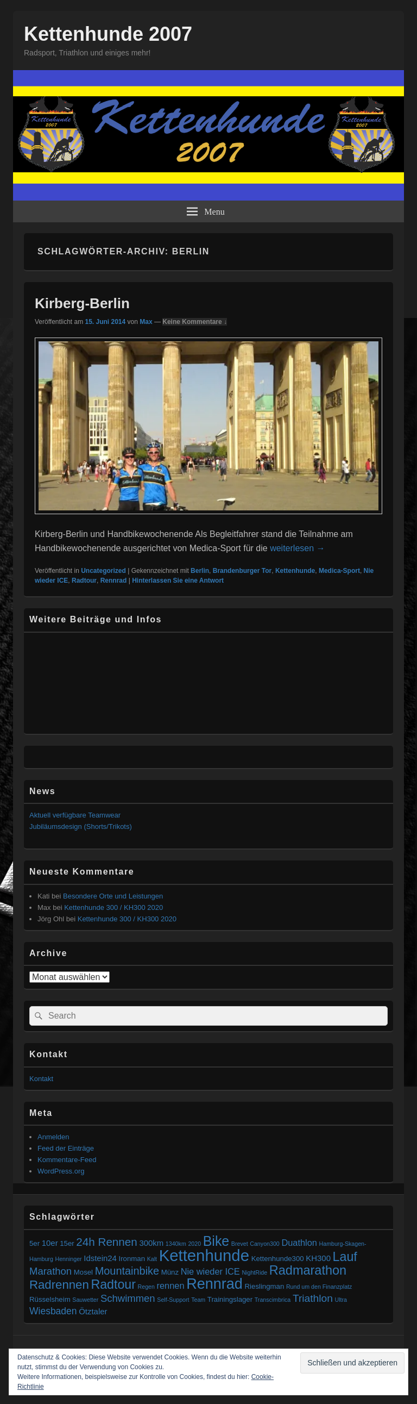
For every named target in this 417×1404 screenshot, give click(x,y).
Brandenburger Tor (242, 571)
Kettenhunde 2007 (108, 34)
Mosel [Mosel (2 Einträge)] (83, 1272)
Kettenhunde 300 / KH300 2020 (113, 907)
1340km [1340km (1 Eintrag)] (176, 1243)
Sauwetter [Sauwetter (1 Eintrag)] (85, 1299)
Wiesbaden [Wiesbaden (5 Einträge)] (53, 1311)
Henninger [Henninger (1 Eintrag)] (68, 1259)
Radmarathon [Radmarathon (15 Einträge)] (307, 1270)
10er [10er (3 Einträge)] (50, 1242)
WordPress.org (60, 1171)
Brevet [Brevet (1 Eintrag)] (239, 1243)
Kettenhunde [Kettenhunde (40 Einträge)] (204, 1255)
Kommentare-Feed (66, 1160)
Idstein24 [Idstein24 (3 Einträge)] (100, 1258)
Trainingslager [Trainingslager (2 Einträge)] (229, 1299)
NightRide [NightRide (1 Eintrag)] (254, 1272)
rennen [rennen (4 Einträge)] (171, 1285)
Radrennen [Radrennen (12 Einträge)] (59, 1284)
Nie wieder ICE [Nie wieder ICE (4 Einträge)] (210, 1271)
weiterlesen (297, 548)
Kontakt (41, 1079)
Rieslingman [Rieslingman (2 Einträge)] (265, 1286)
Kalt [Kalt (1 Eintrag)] (152, 1259)
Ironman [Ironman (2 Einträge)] (132, 1259)
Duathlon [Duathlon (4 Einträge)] (299, 1242)
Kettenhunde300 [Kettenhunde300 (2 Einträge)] (277, 1259)
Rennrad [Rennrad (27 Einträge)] (214, 1284)
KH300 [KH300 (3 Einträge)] (318, 1258)
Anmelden (53, 1137)
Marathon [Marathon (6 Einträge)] (50, 1271)
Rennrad (113, 580)
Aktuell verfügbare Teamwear (75, 815)
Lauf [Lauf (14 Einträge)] (345, 1257)
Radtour (84, 580)
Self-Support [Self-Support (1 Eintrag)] (173, 1299)
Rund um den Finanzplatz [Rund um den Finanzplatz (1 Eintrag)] (319, 1286)
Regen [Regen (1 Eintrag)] (146, 1286)
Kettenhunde (295, 571)
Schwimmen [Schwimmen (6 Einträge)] (127, 1298)
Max (146, 322)
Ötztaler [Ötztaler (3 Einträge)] (93, 1311)
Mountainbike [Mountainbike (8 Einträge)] (127, 1271)
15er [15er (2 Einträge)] (67, 1243)
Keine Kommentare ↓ (194, 322)
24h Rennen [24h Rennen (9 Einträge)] (106, 1241)
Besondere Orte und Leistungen (113, 896)
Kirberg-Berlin (82, 303)
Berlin (200, 571)
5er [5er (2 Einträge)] (34, 1243)
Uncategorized (103, 571)
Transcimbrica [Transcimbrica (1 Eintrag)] (273, 1299)
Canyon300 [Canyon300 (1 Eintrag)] (265, 1243)
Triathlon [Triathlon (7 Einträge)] (313, 1298)
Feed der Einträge (65, 1148)
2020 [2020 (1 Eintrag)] (194, 1243)
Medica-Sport (339, 571)
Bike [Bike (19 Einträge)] (216, 1241)
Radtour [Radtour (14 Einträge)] (113, 1284)
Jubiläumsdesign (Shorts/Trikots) (80, 826)
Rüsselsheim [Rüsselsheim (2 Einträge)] (50, 1299)
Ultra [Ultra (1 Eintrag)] (341, 1299)
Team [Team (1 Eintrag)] (198, 1299)
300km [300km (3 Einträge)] (151, 1242)
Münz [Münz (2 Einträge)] (170, 1272)
